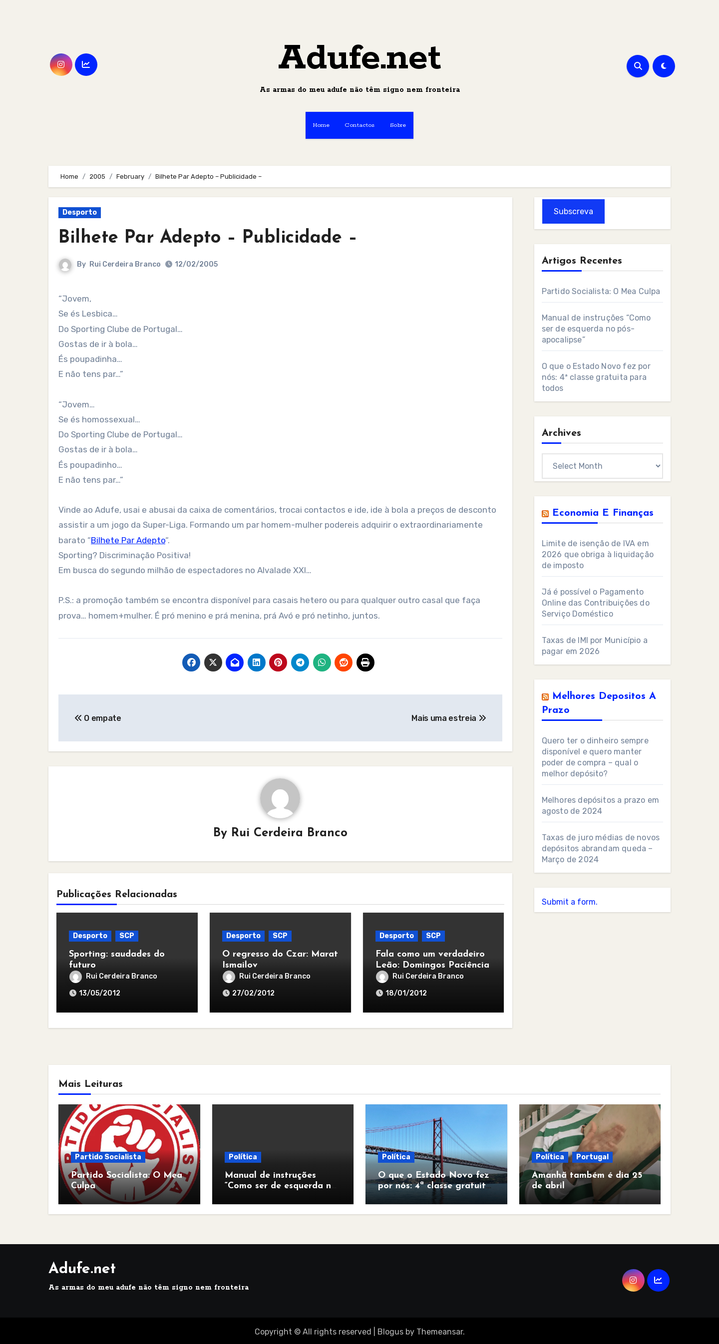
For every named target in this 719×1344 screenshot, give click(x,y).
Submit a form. (570, 902)
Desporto (79, 212)
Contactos (360, 125)
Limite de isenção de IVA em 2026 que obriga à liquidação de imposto (598, 554)
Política (243, 1154)
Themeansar (439, 1329)
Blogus (390, 1329)
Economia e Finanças (603, 513)
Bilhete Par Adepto (128, 540)
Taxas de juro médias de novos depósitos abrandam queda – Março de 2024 (601, 848)
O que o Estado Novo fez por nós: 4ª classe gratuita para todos (596, 377)
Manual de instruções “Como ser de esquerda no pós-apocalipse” (596, 328)
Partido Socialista (108, 1154)
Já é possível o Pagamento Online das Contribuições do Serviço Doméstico (596, 603)
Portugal (592, 1154)
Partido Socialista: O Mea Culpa (601, 291)
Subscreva (573, 211)
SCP (126, 936)
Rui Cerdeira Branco (125, 264)
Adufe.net (359, 58)
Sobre (398, 125)
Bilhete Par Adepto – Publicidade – (215, 238)
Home (321, 125)
